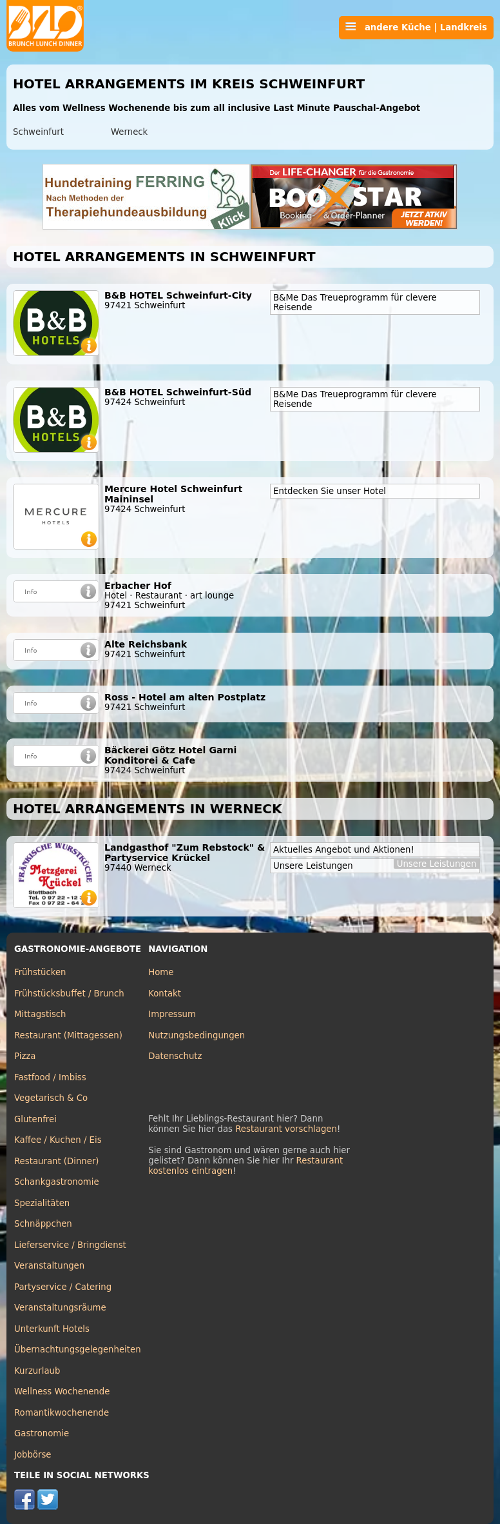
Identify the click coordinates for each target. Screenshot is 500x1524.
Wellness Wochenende (62, 1391)
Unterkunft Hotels (52, 1329)
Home (160, 972)
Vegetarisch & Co (51, 1098)
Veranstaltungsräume (60, 1307)
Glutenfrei (35, 1119)
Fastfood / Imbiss (50, 1077)
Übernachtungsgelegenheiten (77, 1349)
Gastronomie (41, 1433)
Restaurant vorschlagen (286, 1129)
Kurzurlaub (37, 1371)
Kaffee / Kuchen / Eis (58, 1140)
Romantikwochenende (61, 1413)
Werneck (129, 132)
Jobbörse (33, 1455)
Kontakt (164, 993)
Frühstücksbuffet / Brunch (69, 993)
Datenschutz (175, 1056)
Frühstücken (40, 972)
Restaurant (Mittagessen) (68, 1035)
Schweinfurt (38, 132)
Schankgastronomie (56, 1182)
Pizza (24, 1056)
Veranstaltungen (49, 1266)
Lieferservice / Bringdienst (70, 1245)
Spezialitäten (42, 1203)
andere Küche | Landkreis (416, 27)
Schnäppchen (43, 1224)
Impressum (172, 1014)
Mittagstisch (40, 1014)
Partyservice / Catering (62, 1287)
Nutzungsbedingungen (196, 1035)
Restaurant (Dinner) (56, 1161)
